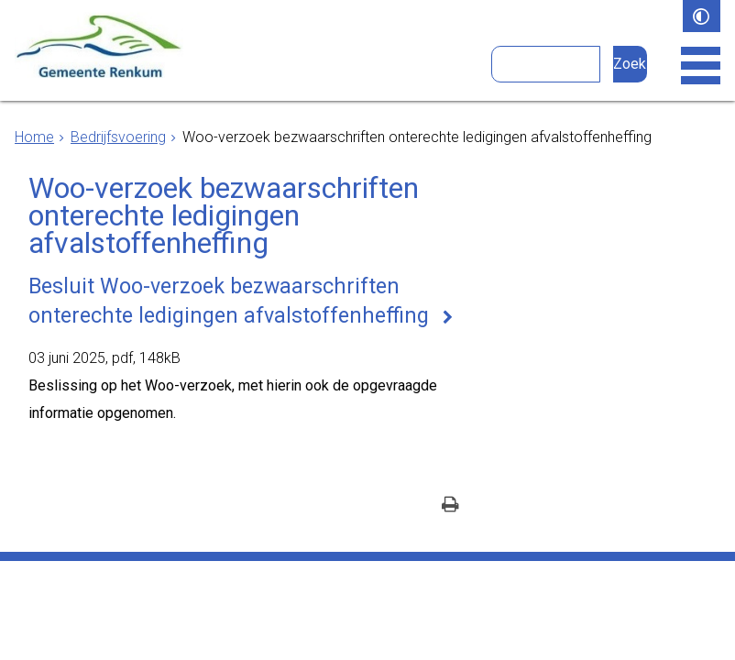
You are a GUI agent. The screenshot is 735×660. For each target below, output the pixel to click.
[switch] (702, 16)
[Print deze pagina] (450, 504)
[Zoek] (630, 64)
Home (34, 137)
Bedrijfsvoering (118, 137)
